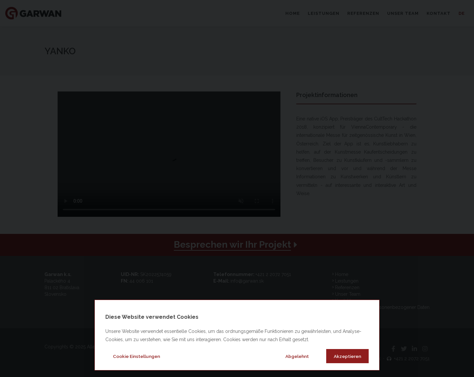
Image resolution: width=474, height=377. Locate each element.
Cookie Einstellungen (136, 356)
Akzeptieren (347, 356)
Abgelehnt (297, 356)
